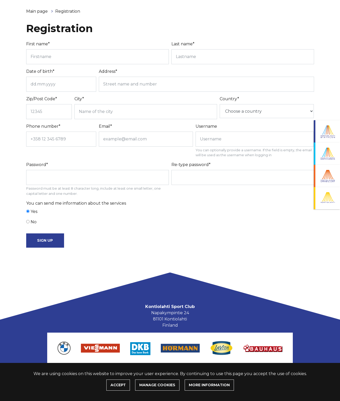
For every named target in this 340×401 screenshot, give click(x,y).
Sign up (45, 240)
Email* (105, 126)
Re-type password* (191, 164)
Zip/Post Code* (41, 98)
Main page (37, 11)
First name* (38, 43)
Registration (67, 11)
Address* (108, 71)
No (34, 221)
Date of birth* (40, 71)
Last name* (183, 43)
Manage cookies (157, 385)
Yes (34, 211)
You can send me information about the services (76, 203)
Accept (118, 385)
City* (79, 98)
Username (206, 126)
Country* (229, 98)
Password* (37, 164)
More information (209, 385)
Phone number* (43, 126)
